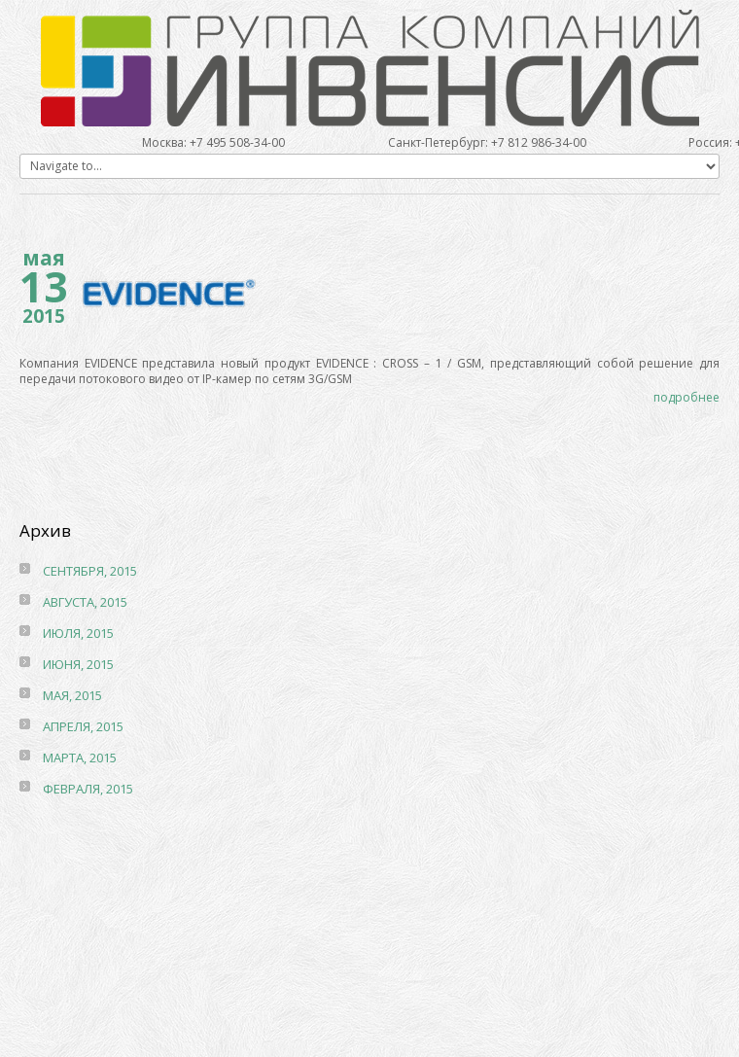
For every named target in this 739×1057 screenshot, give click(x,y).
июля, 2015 (78, 633)
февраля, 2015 (88, 788)
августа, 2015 (85, 602)
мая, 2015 (72, 695)
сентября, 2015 (90, 571)
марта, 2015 (80, 757)
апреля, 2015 (83, 726)
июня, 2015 (78, 664)
